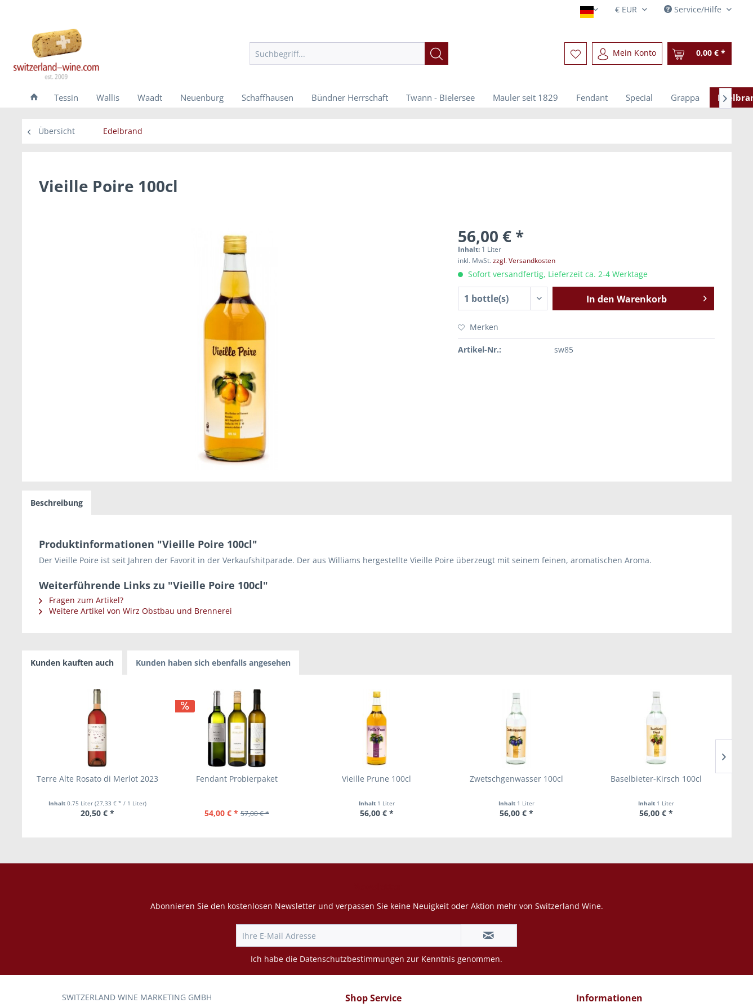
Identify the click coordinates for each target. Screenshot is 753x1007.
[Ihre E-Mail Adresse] (348, 935)
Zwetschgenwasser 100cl (516, 778)
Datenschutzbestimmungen (352, 958)
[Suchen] (436, 53)
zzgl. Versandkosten (524, 260)
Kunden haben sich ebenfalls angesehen (213, 662)
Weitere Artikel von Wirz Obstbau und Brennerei (135, 610)
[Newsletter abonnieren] (489, 935)
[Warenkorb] (699, 53)
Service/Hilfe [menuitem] (694, 9)
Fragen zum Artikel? (81, 600)
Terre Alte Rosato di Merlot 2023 (97, 778)
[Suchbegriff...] (348, 53)
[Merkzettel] (575, 53)
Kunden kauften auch (72, 662)
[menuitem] (348, 53)
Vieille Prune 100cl (376, 778)
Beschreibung (56, 502)
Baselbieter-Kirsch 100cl (656, 778)
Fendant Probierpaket (237, 778)
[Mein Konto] (627, 53)
